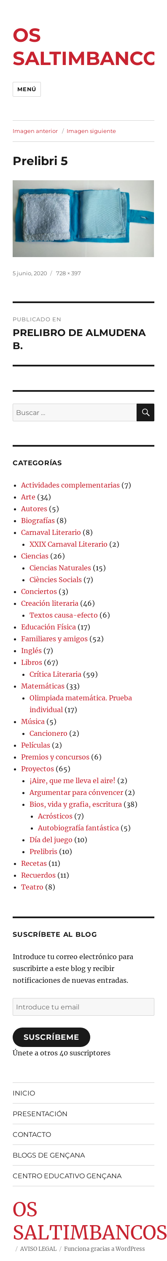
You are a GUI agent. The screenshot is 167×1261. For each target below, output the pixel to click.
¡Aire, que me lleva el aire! (73, 780)
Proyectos (37, 769)
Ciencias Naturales (60, 568)
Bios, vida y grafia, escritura (76, 804)
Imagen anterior (35, 130)
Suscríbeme (51, 1037)
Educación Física (48, 627)
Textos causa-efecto (64, 615)
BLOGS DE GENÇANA (49, 1155)
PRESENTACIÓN (40, 1114)
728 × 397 (68, 273)
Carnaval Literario (51, 532)
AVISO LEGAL (38, 1249)
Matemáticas (43, 686)
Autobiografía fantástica (78, 828)
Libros (31, 662)
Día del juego (51, 839)
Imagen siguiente (91, 130)
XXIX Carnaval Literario (69, 544)
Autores (34, 508)
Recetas (34, 863)
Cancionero (48, 733)
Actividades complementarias (70, 485)
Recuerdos (38, 875)
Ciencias (34, 556)
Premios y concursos (55, 757)
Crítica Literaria (55, 674)
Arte (28, 497)
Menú (26, 89)
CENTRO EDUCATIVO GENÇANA (67, 1176)
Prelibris (43, 851)
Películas (35, 745)
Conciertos (39, 591)
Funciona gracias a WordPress (104, 1249)
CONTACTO (32, 1135)
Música (33, 721)
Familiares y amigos (54, 639)
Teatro (32, 887)
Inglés (31, 650)
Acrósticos (55, 816)
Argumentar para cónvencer (76, 792)
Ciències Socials (56, 579)
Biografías (38, 520)
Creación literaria (49, 603)
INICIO (24, 1093)
